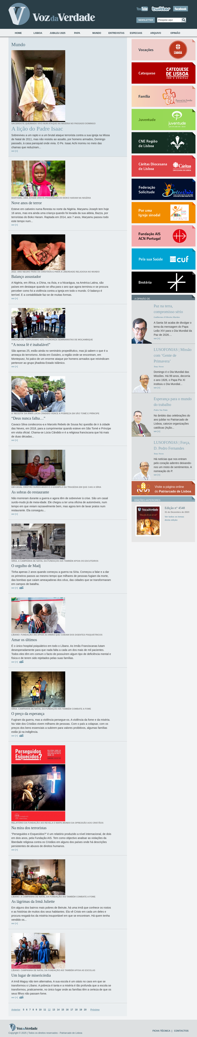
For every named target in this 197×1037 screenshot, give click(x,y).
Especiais (136, 33)
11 (44, 1009)
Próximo (95, 1009)
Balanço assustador (26, 276)
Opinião (175, 33)
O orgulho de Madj (26, 566)
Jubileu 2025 (57, 33)
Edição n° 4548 (175, 508)
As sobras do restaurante (30, 492)
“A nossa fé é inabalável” (30, 344)
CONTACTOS (181, 1031)
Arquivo (155, 33)
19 (80, 1009)
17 (71, 1009)
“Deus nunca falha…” (28, 418)
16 (67, 1009)
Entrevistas (116, 33)
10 (40, 1009)
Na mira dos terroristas (29, 828)
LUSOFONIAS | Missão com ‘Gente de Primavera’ (172, 355)
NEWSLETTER (145, 20)
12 (49, 1009)
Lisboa (37, 33)
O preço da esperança (27, 713)
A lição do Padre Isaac (37, 128)
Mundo (96, 33)
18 (76, 1009)
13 (54, 1009)
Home (18, 33)
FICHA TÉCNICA (161, 1031)
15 (62, 1009)
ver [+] (14, 151)
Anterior (15, 1009)
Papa (77, 33)
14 (58, 1009)
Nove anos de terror (26, 203)
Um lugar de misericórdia (31, 975)
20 (85, 1009)
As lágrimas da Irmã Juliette (33, 901)
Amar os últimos (24, 640)
